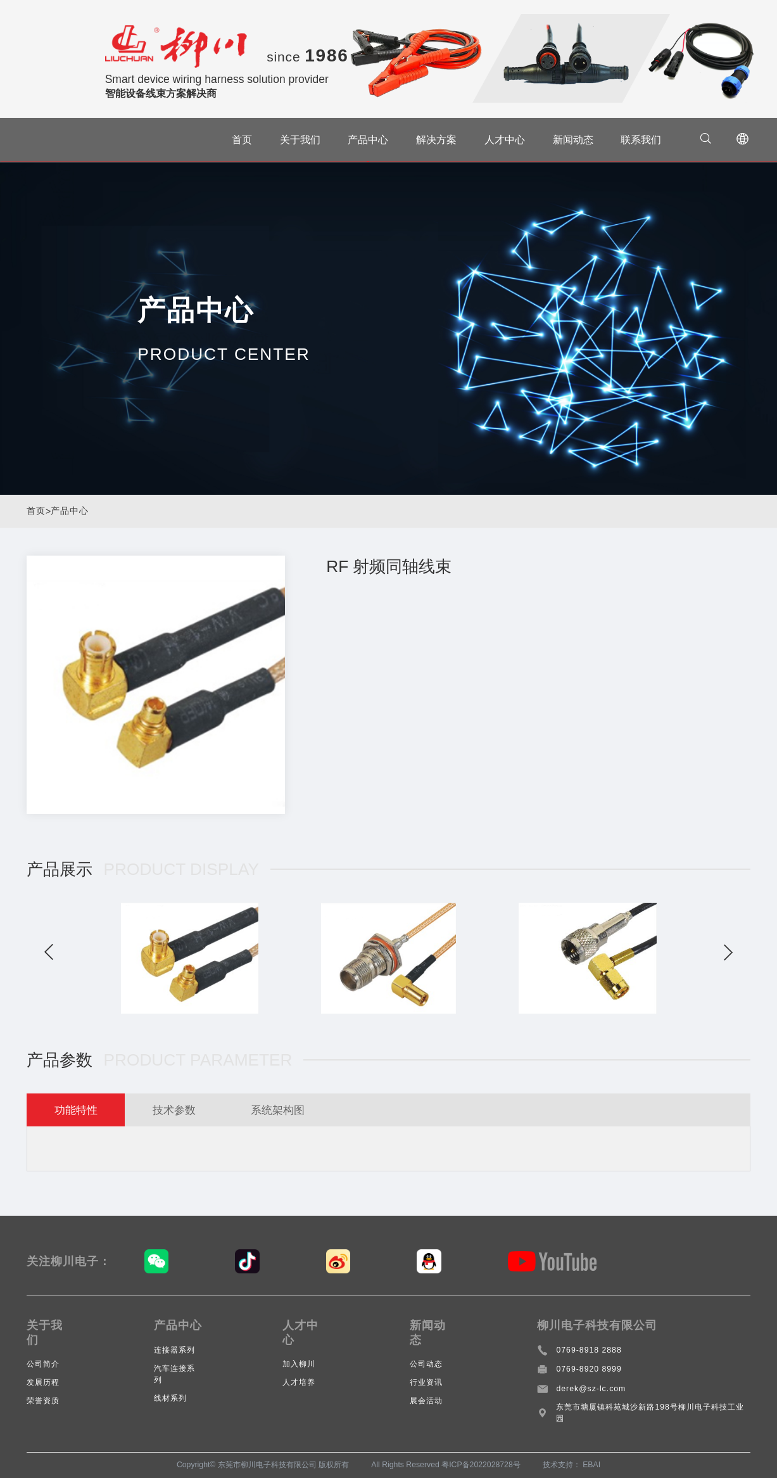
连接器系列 (174, 1350)
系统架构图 (284, 1110)
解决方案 (436, 139)
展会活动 (426, 1400)
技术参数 (178, 1110)
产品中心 (368, 139)
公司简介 (43, 1364)
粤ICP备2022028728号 (481, 1464)
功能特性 (77, 1110)
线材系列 (170, 1398)
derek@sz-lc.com (591, 1388)
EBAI (591, 1464)
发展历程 (43, 1382)
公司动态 (426, 1364)
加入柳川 (298, 1364)
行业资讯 (426, 1382)
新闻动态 (572, 139)
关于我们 (299, 139)
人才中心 (504, 139)
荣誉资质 (43, 1400)
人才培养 (298, 1382)
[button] (49, 953)
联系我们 (641, 139)
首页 (242, 139)
